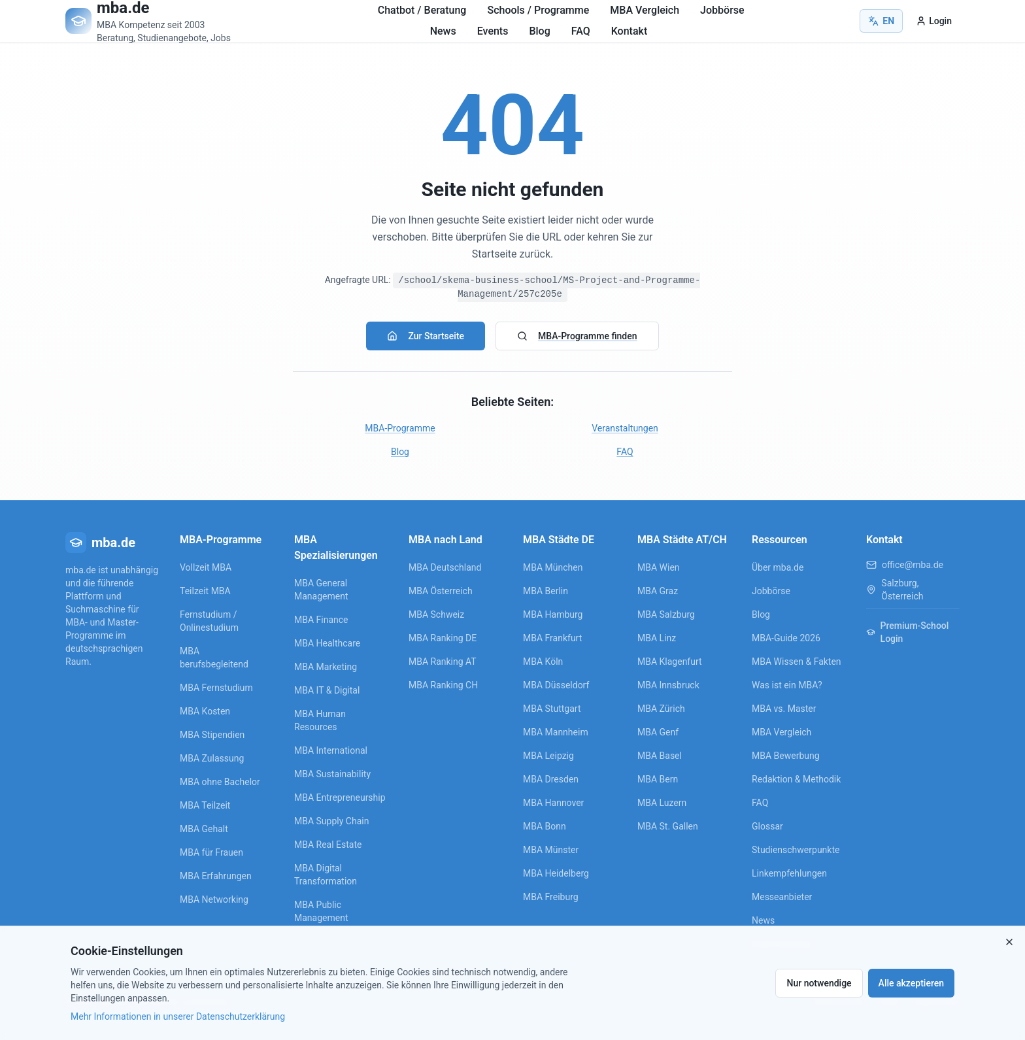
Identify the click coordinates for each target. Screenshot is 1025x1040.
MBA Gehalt (204, 829)
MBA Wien (658, 567)
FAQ (580, 31)
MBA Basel (659, 755)
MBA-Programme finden (577, 336)
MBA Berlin (545, 591)
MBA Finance (321, 619)
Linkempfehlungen (789, 873)
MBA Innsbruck (668, 685)
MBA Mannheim (555, 732)
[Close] (1009, 941)
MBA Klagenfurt (669, 661)
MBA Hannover (553, 802)
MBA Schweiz (436, 614)
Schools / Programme (538, 10)
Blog (539, 31)
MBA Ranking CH (443, 685)
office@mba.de (912, 565)
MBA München (552, 567)
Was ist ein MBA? (787, 685)
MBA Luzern (661, 802)
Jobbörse (722, 10)
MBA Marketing (325, 667)
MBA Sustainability (332, 774)
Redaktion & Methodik (796, 779)
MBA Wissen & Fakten (796, 661)
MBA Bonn (544, 826)
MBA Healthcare (327, 643)
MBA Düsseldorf (556, 685)
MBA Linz (656, 638)
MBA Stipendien (212, 735)
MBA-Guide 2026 (786, 638)
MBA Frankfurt (552, 638)
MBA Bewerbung (786, 755)
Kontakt (629, 31)
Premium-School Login (907, 632)
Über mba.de (777, 567)
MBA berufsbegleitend (214, 657)
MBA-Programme (400, 428)
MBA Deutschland (445, 567)
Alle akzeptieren (911, 983)
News (443, 31)
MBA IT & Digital (327, 690)
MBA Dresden (551, 779)
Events (493, 31)
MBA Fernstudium (216, 687)
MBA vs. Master (784, 708)
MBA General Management (321, 589)
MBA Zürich (661, 708)
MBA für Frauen (211, 852)
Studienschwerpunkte (795, 850)
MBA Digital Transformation (325, 874)
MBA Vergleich (644, 10)
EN (881, 21)
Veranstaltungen (625, 428)
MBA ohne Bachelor (220, 782)
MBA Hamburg (553, 614)
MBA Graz (657, 591)
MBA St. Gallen (667, 826)
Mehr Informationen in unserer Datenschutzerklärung (178, 1016)
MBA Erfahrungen (216, 876)
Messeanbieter (782, 897)
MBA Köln (543, 661)
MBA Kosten (205, 711)
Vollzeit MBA (205, 567)
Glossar (767, 826)
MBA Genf (658, 732)
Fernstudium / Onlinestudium (209, 621)
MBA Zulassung (212, 758)
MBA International (330, 750)
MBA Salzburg (666, 614)
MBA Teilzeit (205, 805)
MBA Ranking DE (443, 638)
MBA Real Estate (327, 844)
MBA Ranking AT (443, 661)
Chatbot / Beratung (422, 10)
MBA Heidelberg (556, 873)
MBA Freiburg (551, 897)
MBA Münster (551, 850)
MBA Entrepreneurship (340, 797)
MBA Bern (657, 779)
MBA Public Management (321, 911)
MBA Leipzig (548, 755)
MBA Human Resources (320, 720)
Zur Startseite (425, 336)
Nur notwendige (818, 983)
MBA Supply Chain (331, 821)
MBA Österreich (441, 591)
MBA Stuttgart (551, 708)
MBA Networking (214, 899)
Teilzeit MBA (205, 591)
